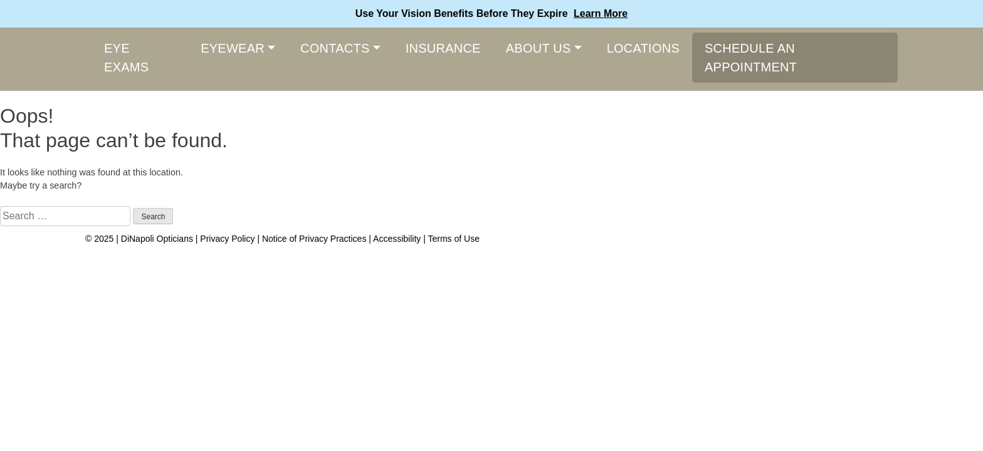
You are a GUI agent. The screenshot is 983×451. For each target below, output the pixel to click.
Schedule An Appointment (751, 57)
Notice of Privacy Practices (314, 239)
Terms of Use (453, 239)
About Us (538, 48)
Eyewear (233, 48)
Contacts (335, 48)
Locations (643, 48)
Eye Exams (126, 57)
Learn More (601, 13)
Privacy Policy (228, 239)
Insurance (443, 48)
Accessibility (397, 239)
